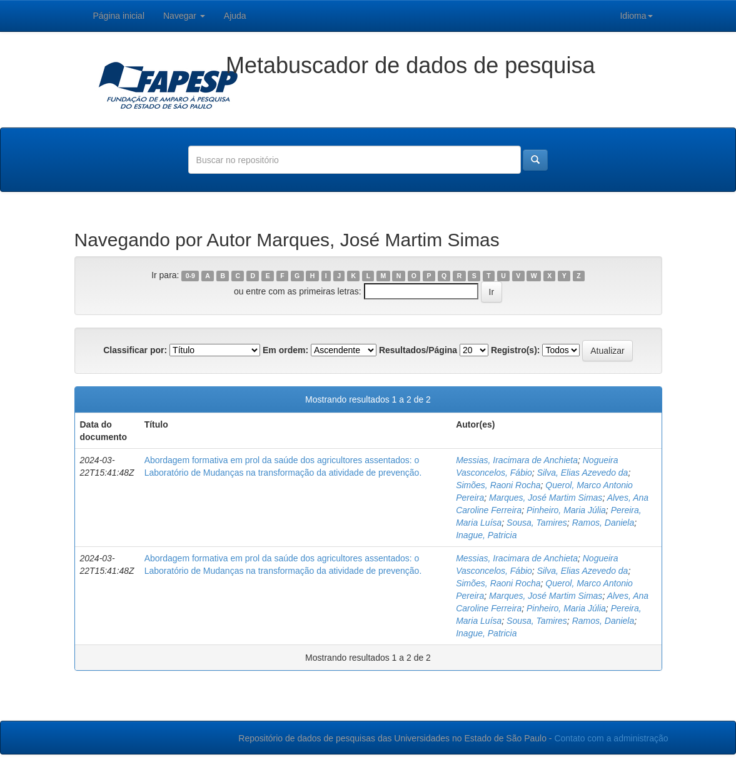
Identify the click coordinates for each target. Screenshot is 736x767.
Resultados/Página (418, 350)
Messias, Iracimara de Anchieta (517, 460)
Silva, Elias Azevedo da (582, 473)
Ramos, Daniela (603, 523)
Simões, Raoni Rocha (498, 485)
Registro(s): (515, 350)
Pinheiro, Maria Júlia (566, 510)
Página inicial (119, 16)
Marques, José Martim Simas (545, 498)
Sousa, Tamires (537, 523)
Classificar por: (135, 350)
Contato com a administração (611, 738)
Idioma (636, 16)
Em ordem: (285, 350)
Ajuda (235, 16)
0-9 (190, 275)
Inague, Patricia (486, 535)
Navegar (184, 16)
